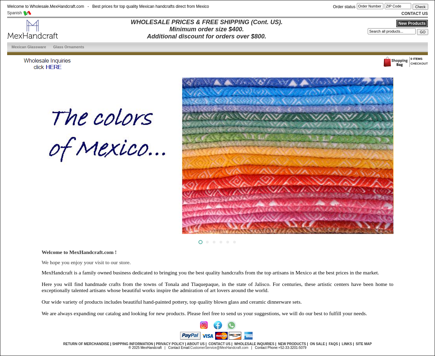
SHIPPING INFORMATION (132, 344)
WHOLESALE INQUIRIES (254, 344)
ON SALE (317, 344)
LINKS (347, 344)
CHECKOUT (419, 63)
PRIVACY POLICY (170, 344)
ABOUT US (196, 344)
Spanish (19, 13)
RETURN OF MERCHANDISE (86, 344)
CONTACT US (219, 344)
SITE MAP (364, 344)
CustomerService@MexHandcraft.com (219, 348)
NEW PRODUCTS (292, 344)
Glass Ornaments (68, 47)
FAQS (333, 344)
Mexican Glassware (29, 47)
